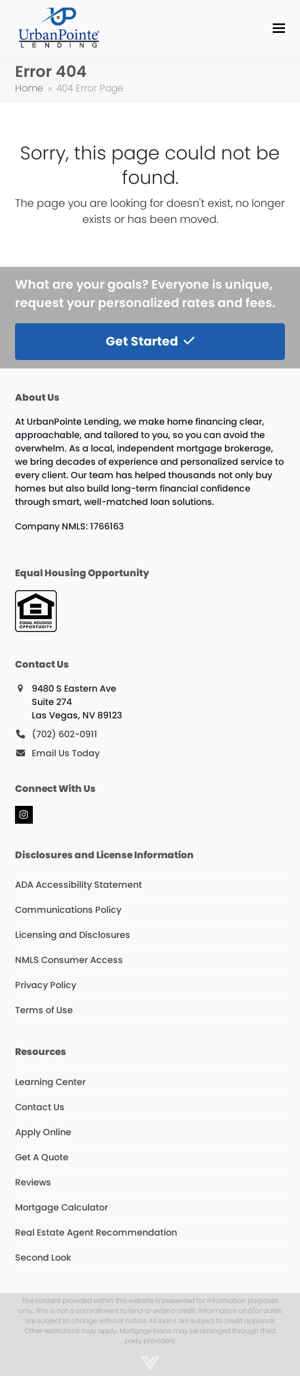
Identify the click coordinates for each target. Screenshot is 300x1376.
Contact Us (40, 1107)
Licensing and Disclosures (72, 934)
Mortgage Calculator (61, 1207)
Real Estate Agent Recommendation (96, 1232)
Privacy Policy (45, 985)
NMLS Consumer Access (69, 960)
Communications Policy (68, 909)
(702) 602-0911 (64, 734)
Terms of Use (44, 1010)
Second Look (43, 1257)
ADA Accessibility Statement (78, 884)
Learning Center (50, 1082)
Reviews (33, 1182)
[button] (279, 28)
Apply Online (43, 1132)
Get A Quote (41, 1157)
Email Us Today (66, 753)
